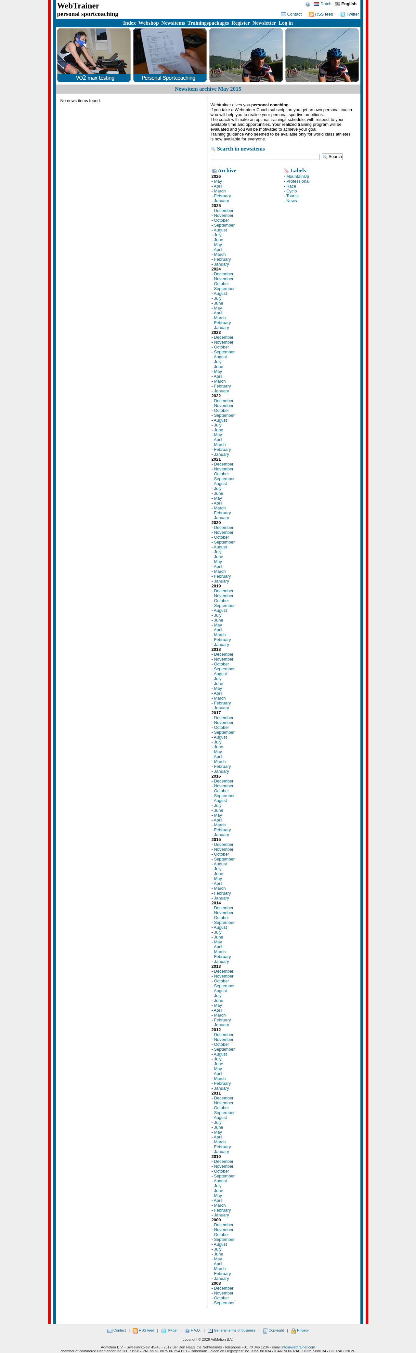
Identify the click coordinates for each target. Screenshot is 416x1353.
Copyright (273, 1330)
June (218, 239)
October (221, 220)
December (223, 210)
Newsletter (264, 23)
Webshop (148, 23)
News (291, 200)
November (223, 215)
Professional (298, 181)
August (220, 230)
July (217, 234)
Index (129, 23)
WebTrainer (78, 5)
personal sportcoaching (87, 13)
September (224, 225)
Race (291, 186)
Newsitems (173, 23)
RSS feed (321, 14)
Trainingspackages (208, 23)
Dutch (323, 3)
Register (240, 23)
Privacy (300, 1330)
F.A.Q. (193, 1330)
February (222, 195)
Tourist (292, 195)
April (218, 186)
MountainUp (297, 176)
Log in (286, 23)
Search (332, 157)
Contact (291, 14)
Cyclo (291, 191)
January (221, 200)
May (218, 181)
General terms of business (231, 1330)
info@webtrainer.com (298, 1347)
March (220, 191)
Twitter (349, 14)
